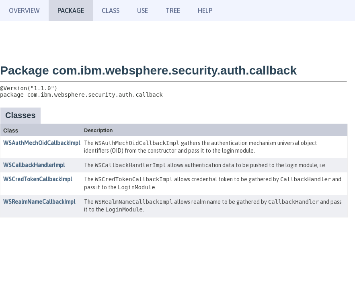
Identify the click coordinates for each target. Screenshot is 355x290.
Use (142, 10)
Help (205, 10)
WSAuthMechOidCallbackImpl (41, 143)
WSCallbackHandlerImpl (34, 165)
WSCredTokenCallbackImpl (37, 179)
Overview (24, 10)
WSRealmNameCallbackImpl (39, 202)
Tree (173, 10)
